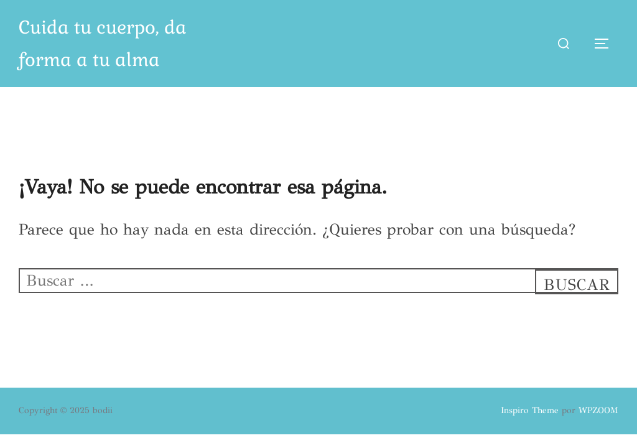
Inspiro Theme (530, 410)
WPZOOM (598, 410)
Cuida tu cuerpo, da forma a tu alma (103, 44)
